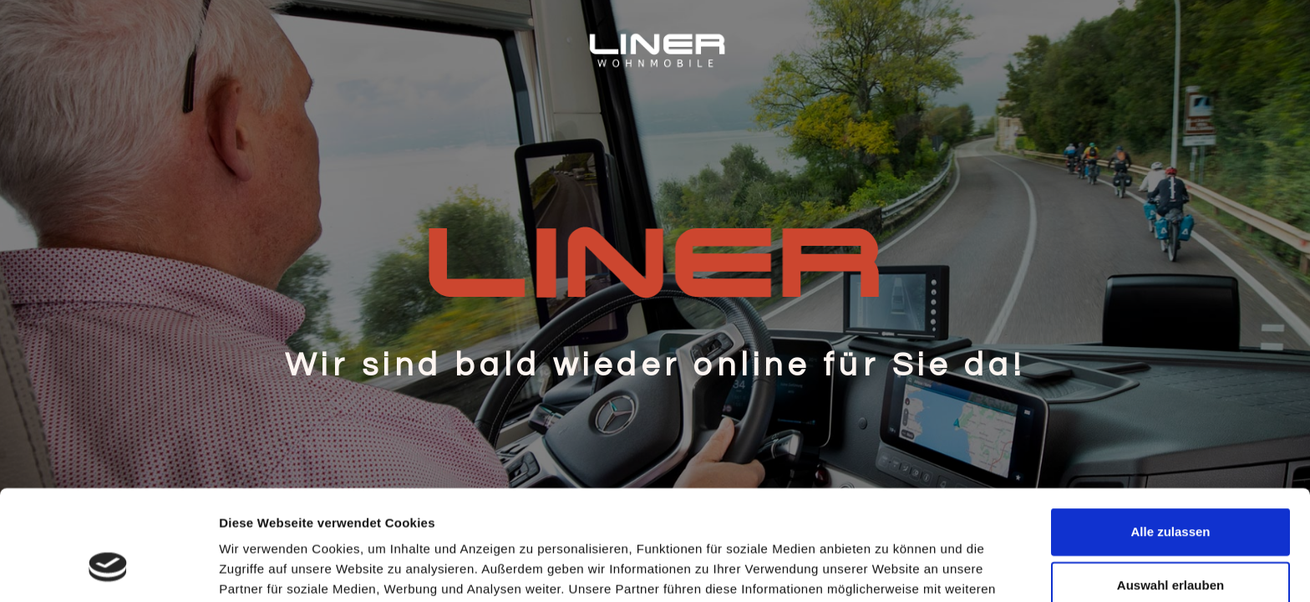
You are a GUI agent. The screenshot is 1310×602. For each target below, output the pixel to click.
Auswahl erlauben (1170, 490)
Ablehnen (1170, 544)
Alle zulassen (1170, 437)
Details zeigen (888, 569)
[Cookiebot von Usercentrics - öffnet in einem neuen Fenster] (108, 569)
